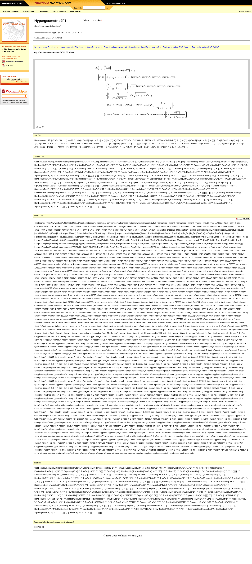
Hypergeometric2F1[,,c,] (71, 47)
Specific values (93, 47)
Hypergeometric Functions (45, 47)
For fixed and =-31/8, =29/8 (205, 47)
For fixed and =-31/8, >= (175, 47)
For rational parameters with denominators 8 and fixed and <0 (131, 47)
